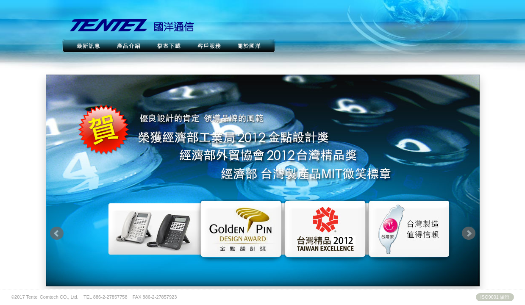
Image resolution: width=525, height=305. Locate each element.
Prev (57, 233)
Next (468, 233)
